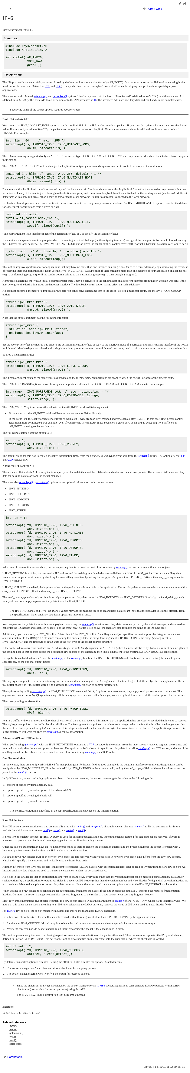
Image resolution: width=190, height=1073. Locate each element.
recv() (12, 1036)
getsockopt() (16, 1033)
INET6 (13, 1029)
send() (13, 1040)
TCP (47, 86)
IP (95, 99)
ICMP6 (11, 910)
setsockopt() (16, 1043)
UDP (58, 86)
